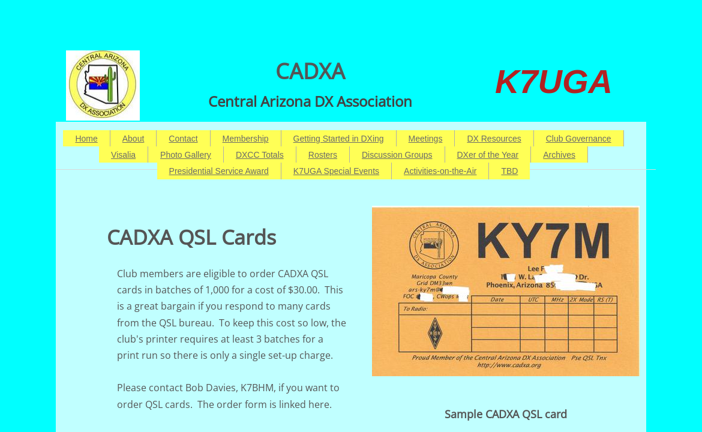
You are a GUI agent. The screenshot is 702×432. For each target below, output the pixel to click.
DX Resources (494, 138)
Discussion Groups (397, 155)
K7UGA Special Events (336, 171)
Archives (559, 155)
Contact (183, 138)
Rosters (322, 155)
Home (86, 138)
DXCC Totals (260, 155)
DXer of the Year (488, 155)
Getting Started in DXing (338, 138)
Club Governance (578, 138)
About (133, 138)
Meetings (426, 138)
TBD (509, 171)
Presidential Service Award (219, 171)
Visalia (123, 155)
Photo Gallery (185, 155)
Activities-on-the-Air (440, 171)
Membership (246, 138)
